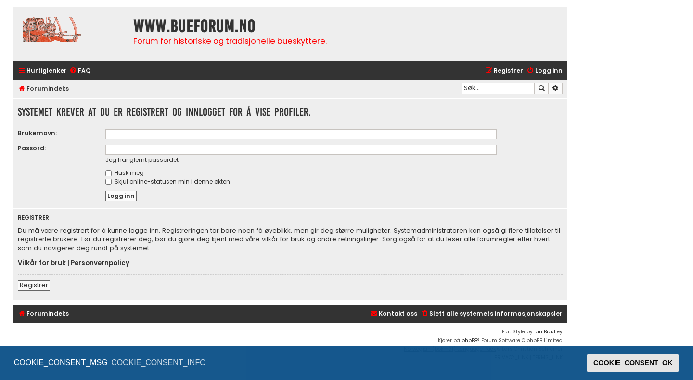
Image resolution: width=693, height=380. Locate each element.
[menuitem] (79, 70)
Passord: (32, 148)
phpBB (469, 340)
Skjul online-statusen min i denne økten (167, 181)
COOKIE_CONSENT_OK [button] (633, 363)
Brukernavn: (37, 133)
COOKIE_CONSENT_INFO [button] (158, 362)
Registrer (34, 285)
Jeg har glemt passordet (142, 159)
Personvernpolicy (100, 263)
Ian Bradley (548, 331)
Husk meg (124, 173)
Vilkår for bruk (42, 263)
